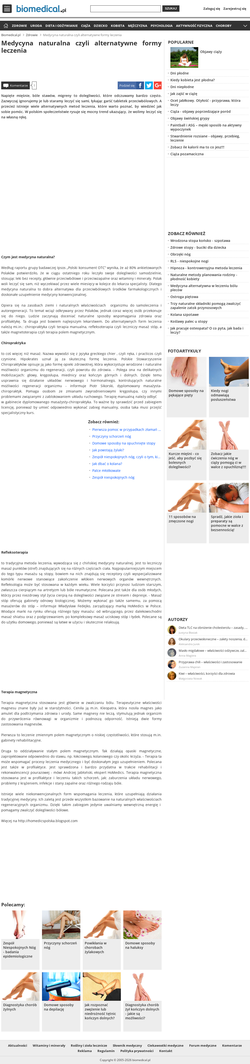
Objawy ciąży (211, 51)
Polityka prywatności (137, 1051)
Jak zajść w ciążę (183, 93)
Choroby (223, 25)
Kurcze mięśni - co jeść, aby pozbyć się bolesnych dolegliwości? (185, 460)
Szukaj (171, 8)
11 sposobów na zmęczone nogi (182, 519)
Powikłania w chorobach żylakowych (95, 947)
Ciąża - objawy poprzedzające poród (200, 111)
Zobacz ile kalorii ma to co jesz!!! (197, 147)
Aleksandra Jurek (189, 644)
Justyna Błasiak (188, 632)
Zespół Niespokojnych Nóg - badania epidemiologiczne (19, 950)
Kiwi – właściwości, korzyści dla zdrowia (207, 673)
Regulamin (106, 1051)
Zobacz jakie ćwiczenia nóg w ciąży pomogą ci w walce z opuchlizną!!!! (228, 460)
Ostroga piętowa (184, 296)
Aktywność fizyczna (194, 25)
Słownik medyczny (127, 1045)
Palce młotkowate (106, 470)
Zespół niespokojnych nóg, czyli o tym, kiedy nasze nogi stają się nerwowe (127, 457)
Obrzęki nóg (180, 254)
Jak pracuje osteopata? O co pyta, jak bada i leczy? (206, 330)
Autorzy (178, 619)
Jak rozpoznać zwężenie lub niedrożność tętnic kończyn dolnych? (100, 1011)
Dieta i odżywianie (61, 25)
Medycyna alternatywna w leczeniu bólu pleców (204, 287)
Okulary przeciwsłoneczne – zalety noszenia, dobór (213, 639)
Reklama (85, 1051)
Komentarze (19, 85)
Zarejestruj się (234, 8)
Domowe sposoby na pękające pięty (186, 393)
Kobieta (118, 25)
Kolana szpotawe (184, 314)
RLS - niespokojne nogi (189, 261)
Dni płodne (179, 73)
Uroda (36, 25)
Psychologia (162, 25)
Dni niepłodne (182, 86)
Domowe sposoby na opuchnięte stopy (123, 443)
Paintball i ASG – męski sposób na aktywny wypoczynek (206, 127)
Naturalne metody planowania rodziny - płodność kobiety (203, 276)
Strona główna (5, 26)
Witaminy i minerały (49, 1045)
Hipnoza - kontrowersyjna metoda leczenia (206, 268)
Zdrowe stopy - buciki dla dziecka (198, 247)
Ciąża (85, 25)
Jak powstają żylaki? (108, 450)
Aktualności (17, 1045)
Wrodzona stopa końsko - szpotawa (200, 240)
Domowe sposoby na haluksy (140, 945)
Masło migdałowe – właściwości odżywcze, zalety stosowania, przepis (213, 650)
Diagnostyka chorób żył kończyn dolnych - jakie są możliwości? (142, 1011)
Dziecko (100, 25)
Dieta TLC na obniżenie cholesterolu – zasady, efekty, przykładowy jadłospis (213, 627)
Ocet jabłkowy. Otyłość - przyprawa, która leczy (205, 102)
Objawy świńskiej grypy (189, 118)
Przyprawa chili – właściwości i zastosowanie (210, 662)
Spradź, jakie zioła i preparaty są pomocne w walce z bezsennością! (227, 523)
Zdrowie (19, 25)
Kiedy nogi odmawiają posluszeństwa (223, 395)
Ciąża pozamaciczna (187, 154)
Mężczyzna (137, 25)
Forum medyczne (203, 1045)
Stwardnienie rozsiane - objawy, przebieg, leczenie (205, 138)
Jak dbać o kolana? (107, 463)
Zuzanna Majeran (189, 667)
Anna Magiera (187, 655)
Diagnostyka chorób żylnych (20, 1007)
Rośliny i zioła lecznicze (89, 1045)
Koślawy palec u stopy (189, 321)
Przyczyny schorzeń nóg (111, 436)
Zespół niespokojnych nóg (113, 477)
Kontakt (165, 1051)
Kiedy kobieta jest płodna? (192, 80)
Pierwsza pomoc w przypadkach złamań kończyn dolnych (127, 429)
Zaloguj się (211, 8)
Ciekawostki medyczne (165, 1045)
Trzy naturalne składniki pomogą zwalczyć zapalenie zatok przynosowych (205, 305)
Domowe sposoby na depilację (59, 1007)
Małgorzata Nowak (190, 678)
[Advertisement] (81, 67)
